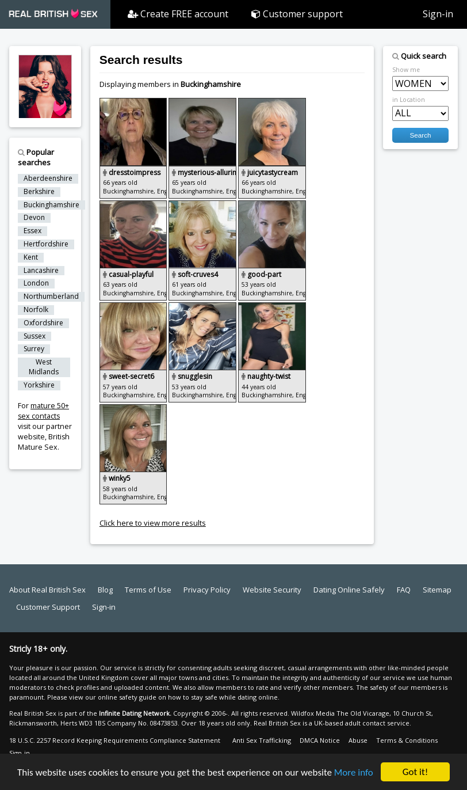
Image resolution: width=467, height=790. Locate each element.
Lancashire (41, 270)
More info (353, 773)
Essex (32, 231)
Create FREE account (178, 13)
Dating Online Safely (349, 589)
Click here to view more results (152, 523)
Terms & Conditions (407, 740)
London (36, 283)
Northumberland (51, 296)
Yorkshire (39, 385)
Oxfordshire (43, 323)
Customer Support (48, 607)
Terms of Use (148, 589)
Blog (105, 589)
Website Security (272, 589)
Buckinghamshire (51, 205)
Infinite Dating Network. (135, 713)
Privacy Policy (207, 589)
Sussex (34, 336)
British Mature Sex (44, 442)
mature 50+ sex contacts (43, 411)
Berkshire (39, 191)
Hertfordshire (46, 244)
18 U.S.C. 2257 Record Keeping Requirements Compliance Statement (114, 740)
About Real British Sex (47, 589)
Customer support (297, 13)
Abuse (358, 740)
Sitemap (437, 589)
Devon (34, 217)
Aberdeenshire (48, 178)
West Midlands (44, 367)
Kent (31, 257)
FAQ (404, 589)
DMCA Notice (320, 740)
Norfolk (36, 309)
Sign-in (438, 13)
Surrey (34, 349)
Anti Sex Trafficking (261, 740)
